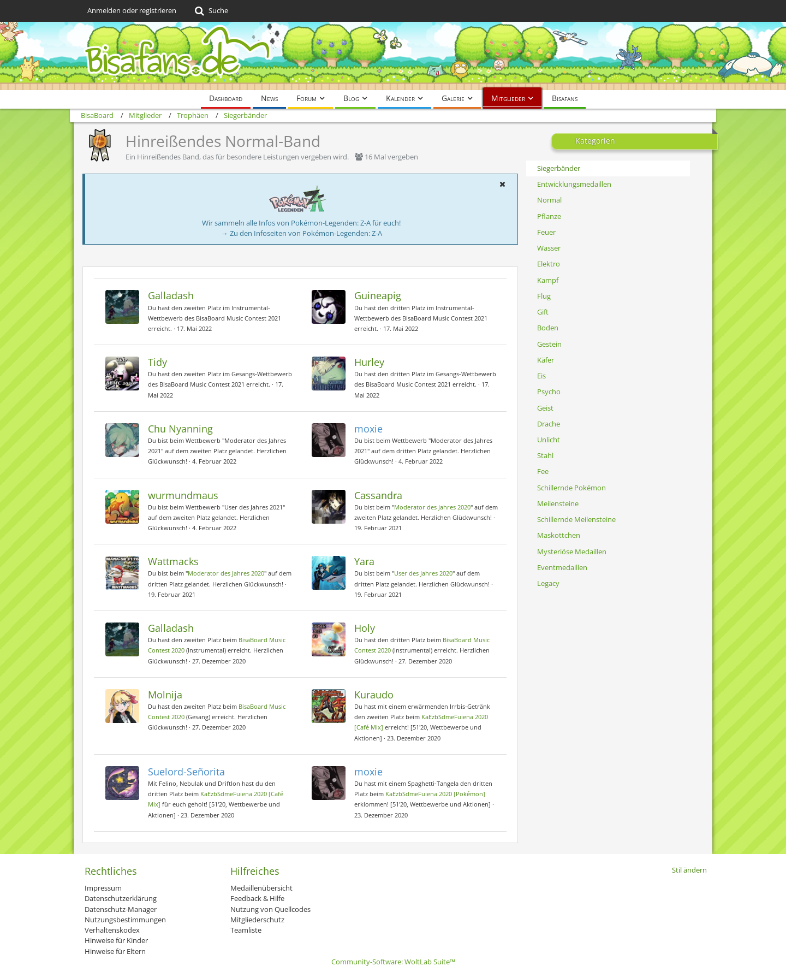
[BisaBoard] (393, 56)
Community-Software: (393, 962)
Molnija (165, 694)
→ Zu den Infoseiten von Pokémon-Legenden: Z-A (301, 233)
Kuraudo (374, 694)
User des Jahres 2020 (423, 573)
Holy (364, 628)
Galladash (171, 295)
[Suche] (210, 11)
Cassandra (378, 495)
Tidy (157, 362)
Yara (364, 561)
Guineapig (377, 295)
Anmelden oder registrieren (131, 10)
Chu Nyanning (180, 428)
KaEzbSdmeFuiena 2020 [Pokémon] (435, 794)
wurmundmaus (183, 495)
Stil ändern (689, 870)
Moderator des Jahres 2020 (432, 507)
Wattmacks (173, 561)
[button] (502, 184)
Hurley (369, 362)
